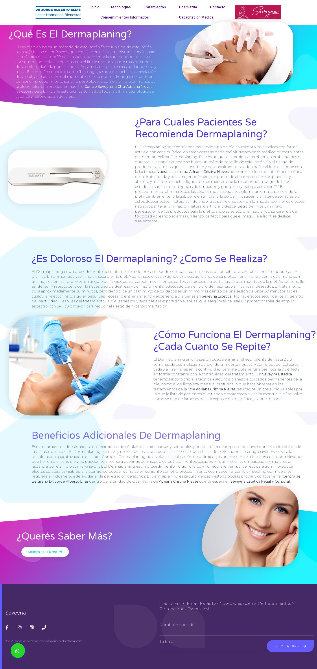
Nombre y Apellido (177, 625)
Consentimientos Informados (124, 17)
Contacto (217, 7)
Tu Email (167, 641)
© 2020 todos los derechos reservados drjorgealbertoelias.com (44, 641)
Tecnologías (121, 7)
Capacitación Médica (197, 17)
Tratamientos (156, 7)
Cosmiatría (189, 7)
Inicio (95, 7)
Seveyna (16, 613)
